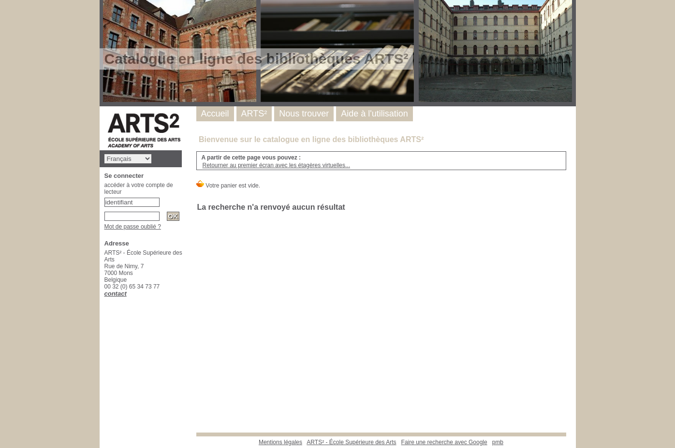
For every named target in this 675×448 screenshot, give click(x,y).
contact (115, 293)
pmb (497, 442)
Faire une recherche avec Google (444, 442)
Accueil (215, 113)
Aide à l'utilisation (374, 113)
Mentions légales (280, 442)
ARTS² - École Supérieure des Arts (351, 442)
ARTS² (254, 113)
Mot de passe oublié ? (132, 226)
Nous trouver (304, 113)
